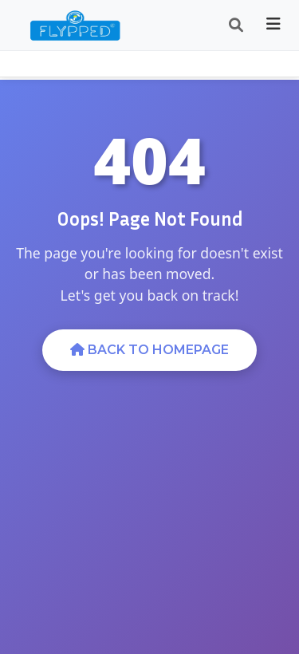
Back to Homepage (149, 349)
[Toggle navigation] (273, 25)
